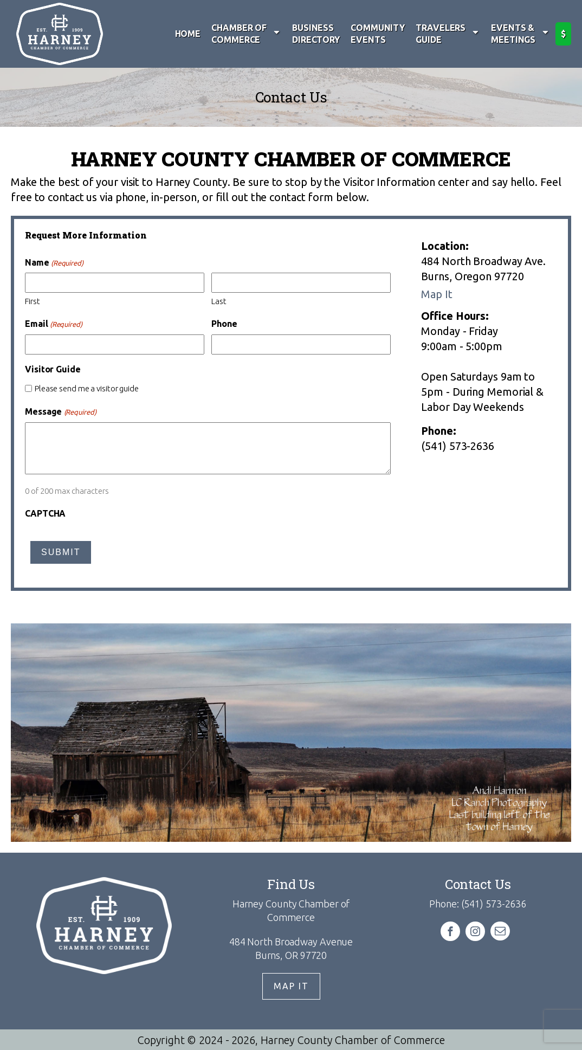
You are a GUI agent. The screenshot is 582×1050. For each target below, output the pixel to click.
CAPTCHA (45, 513)
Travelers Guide (448, 33)
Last (219, 301)
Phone (224, 323)
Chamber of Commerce (246, 33)
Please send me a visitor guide (87, 388)
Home (188, 33)
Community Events (378, 33)
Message (60, 412)
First (32, 301)
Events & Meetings (520, 33)
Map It (436, 294)
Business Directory (316, 33)
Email (53, 324)
